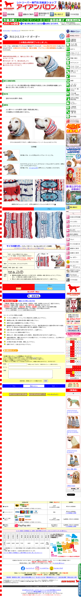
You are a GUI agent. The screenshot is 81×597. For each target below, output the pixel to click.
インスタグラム (42, 568)
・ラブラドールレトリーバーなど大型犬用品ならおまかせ (41, 590)
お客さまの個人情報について (28, 577)
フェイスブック (27, 568)
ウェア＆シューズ (15, 30)
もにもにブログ (56, 568)
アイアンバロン (6, 30)
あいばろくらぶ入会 (40, 577)
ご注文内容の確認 (62, 577)
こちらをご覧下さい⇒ (59, 563)
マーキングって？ (53, 396)
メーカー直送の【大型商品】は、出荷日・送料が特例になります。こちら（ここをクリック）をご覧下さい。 (41, 530)
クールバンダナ (33, 168)
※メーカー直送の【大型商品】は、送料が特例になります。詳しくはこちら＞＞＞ (23, 552)
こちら (34, 357)
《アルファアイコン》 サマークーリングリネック (73, 431)
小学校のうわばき (73, 485)
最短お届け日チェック (51, 577)
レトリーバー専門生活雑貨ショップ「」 (41, 591)
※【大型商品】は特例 (71, 513)
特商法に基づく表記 (72, 577)
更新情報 (9, 577)
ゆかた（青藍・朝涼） (73, 468)
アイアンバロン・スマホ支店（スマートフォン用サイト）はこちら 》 (41, 586)
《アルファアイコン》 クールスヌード (73, 450)
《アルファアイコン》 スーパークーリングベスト (73, 411)
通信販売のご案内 (16, 577)
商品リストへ (34, 387)
